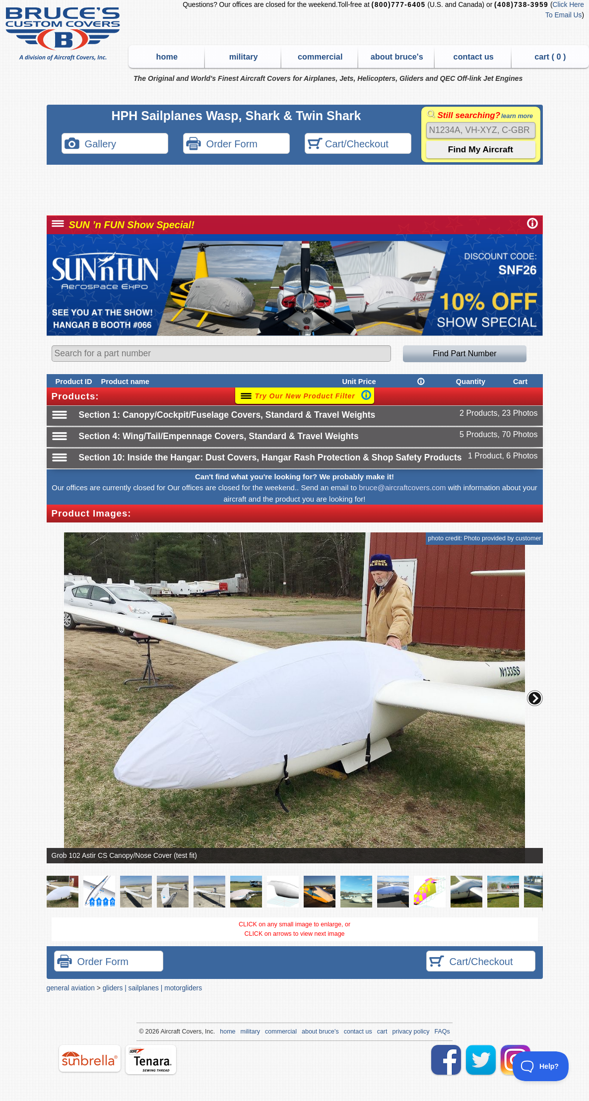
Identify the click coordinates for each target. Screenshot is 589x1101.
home (167, 56)
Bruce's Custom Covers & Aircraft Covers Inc (64, 34)
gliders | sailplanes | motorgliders (152, 988)
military (243, 56)
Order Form (222, 144)
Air (164, 1031)
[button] (535, 698)
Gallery (90, 144)
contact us (474, 56)
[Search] (480, 130)
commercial (320, 56)
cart (382, 1031)
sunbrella (90, 1058)
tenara (151, 1059)
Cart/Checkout (348, 144)
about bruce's (397, 56)
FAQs (442, 1031)
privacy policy (411, 1031)
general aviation (71, 988)
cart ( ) (550, 56)
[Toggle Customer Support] (541, 1066)
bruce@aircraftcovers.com (402, 487)
